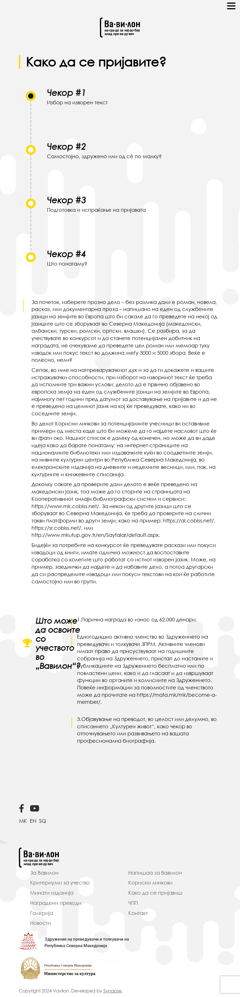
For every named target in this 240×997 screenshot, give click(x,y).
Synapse (112, 991)
